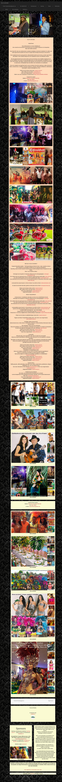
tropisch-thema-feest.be (46, 312)
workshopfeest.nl (44, 277)
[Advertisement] (32, 779)
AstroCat (32, 773)
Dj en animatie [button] (15, 9)
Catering (42, 6)
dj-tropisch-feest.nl (45, 285)
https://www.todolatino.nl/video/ (41, 74)
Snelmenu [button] (25, 9)
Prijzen (49, 6)
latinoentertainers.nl (45, 282)
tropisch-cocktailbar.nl (31, 355)
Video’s (6, 9)
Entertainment (33, 6)
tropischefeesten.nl (37, 73)
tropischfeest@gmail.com (32, 80)
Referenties (57, 6)
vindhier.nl (33, 714)
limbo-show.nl (31, 280)
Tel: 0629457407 (23, 6)
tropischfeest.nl (37, 71)
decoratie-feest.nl (41, 311)
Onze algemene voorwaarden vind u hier (33, 769)
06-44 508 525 (36, 78)
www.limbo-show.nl (31, 304)
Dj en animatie (4, 3)
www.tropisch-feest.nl (31, 319)
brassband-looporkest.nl (33, 375)
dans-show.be (48, 276)
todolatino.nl (21, 733)
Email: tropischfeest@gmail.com (9, 6)
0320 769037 (32, 79)
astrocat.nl (24, 744)
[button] (19, 701)
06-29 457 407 (29, 78)
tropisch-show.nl (38, 70)
